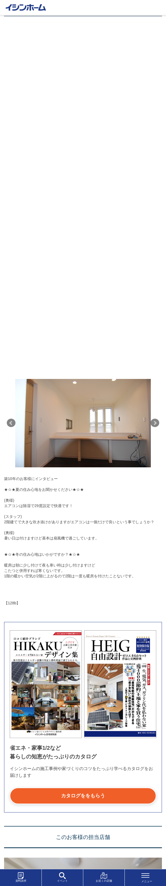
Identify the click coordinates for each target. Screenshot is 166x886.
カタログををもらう (83, 795)
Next (155, 423)
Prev (11, 423)
